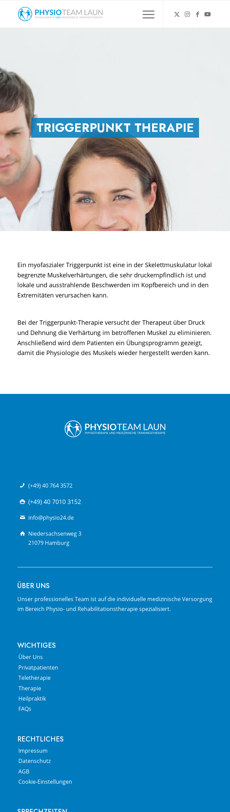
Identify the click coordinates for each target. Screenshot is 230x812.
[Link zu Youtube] (207, 14)
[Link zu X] (177, 14)
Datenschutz (34, 761)
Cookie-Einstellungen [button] (45, 781)
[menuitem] (145, 14)
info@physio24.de (51, 517)
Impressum (33, 750)
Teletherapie (34, 677)
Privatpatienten (38, 667)
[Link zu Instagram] (187, 14)
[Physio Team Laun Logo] (95, 14)
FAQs (24, 709)
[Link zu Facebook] (197, 14)
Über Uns (30, 657)
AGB (23, 771)
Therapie (29, 688)
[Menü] (145, 14)
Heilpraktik (32, 698)
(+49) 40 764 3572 (50, 485)
